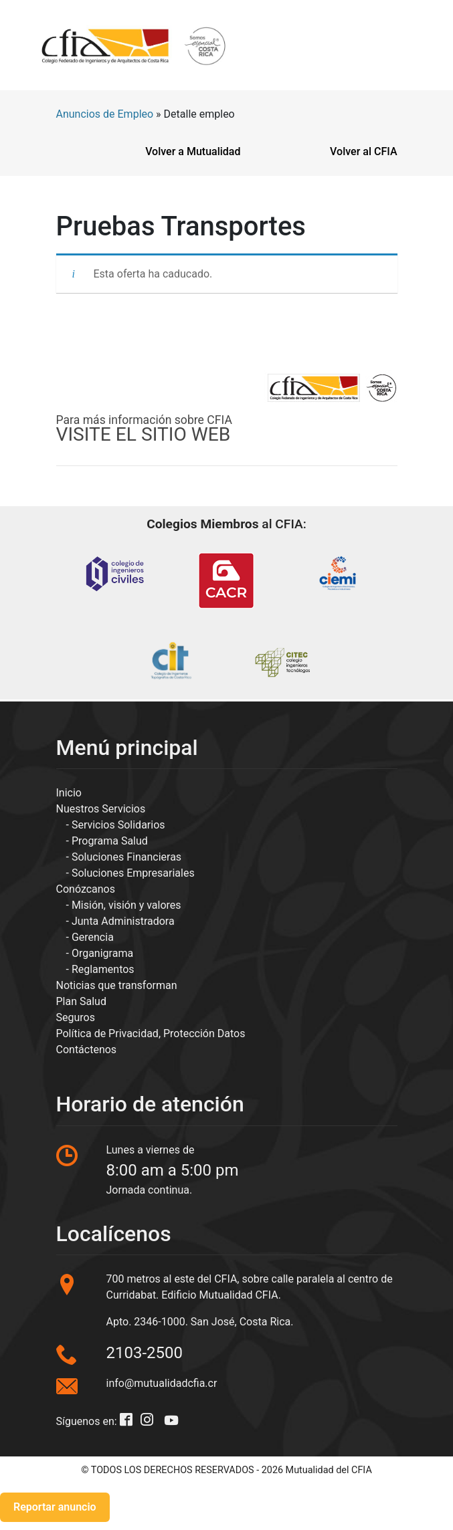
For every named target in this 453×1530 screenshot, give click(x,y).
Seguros (75, 1017)
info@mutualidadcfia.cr (161, 1383)
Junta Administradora (123, 921)
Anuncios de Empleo (105, 114)
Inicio (69, 792)
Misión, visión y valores (126, 905)
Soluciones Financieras (126, 857)
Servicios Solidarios (118, 824)
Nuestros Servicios (101, 808)
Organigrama (102, 953)
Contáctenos (86, 1049)
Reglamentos (103, 969)
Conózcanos (85, 889)
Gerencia (93, 937)
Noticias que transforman (116, 985)
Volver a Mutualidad (192, 151)
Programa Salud (110, 841)
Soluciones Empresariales (133, 873)
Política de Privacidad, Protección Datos (151, 1033)
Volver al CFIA (363, 151)
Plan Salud (81, 1001)
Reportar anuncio (54, 1507)
